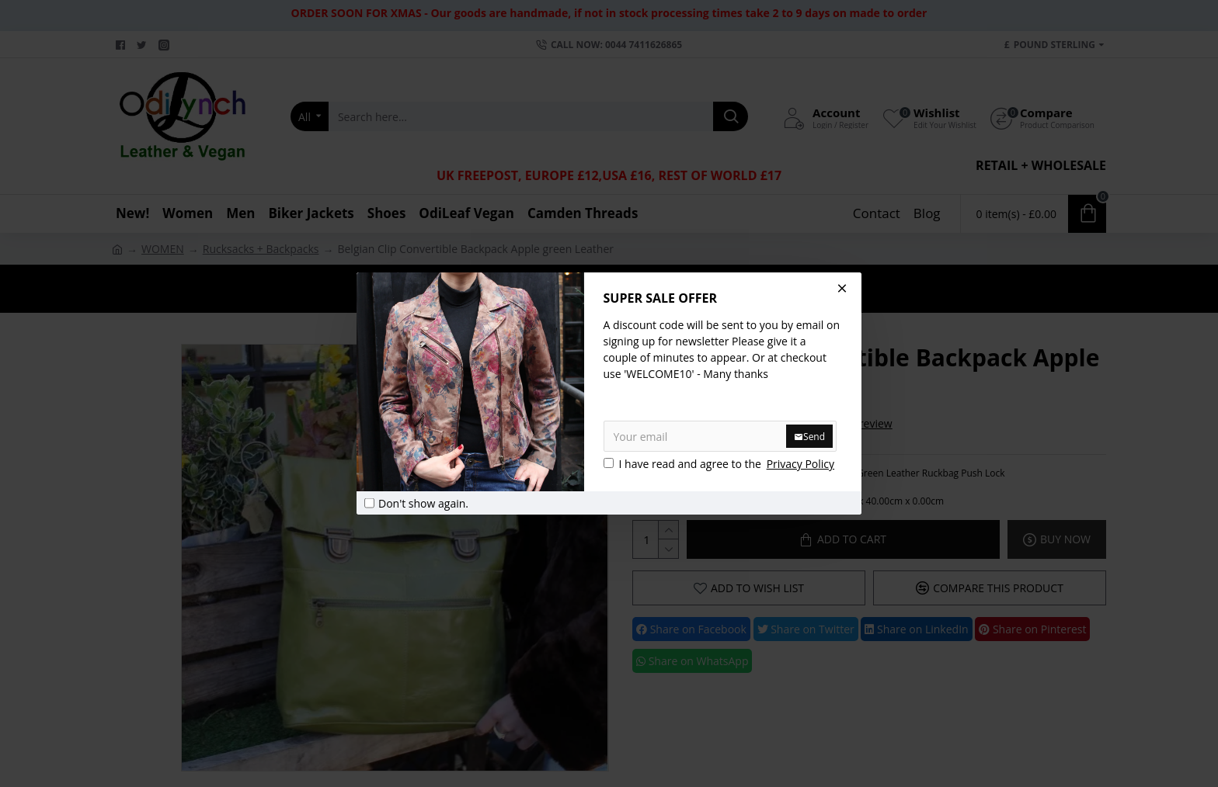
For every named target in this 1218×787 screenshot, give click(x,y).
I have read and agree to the (720, 464)
